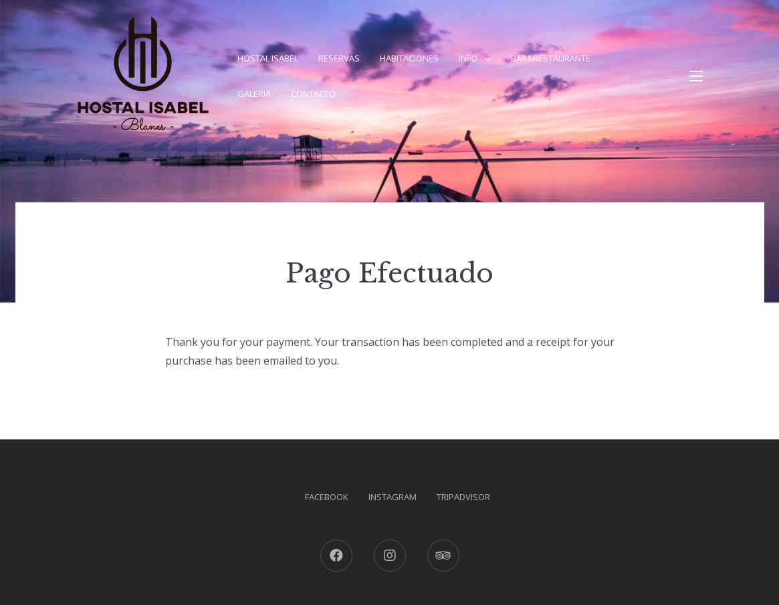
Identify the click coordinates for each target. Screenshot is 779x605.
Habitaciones (409, 58)
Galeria (254, 93)
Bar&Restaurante (550, 58)
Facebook (326, 497)
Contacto (313, 93)
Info (468, 58)
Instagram (392, 497)
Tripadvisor (463, 497)
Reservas (339, 58)
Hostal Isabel (267, 58)
